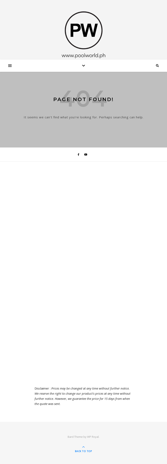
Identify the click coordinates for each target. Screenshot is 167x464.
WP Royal (93, 437)
